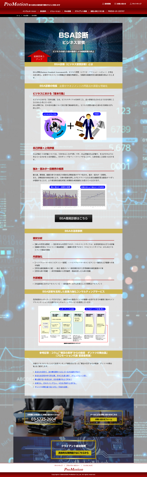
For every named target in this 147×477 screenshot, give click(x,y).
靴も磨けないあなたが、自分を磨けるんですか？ (53, 379)
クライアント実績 (81, 11)
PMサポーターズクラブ (116, 11)
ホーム (18, 15)
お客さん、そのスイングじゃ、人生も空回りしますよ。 (56, 383)
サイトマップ (136, 4)
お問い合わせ (121, 4)
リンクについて (88, 465)
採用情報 (108, 4)
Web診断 (67, 11)
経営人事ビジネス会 (97, 11)
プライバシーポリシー (72, 465)
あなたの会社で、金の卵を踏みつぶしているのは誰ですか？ (58, 372)
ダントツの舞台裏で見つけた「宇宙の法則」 (52, 387)
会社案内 (43, 11)
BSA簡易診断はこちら (73, 218)
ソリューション (55, 11)
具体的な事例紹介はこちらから (73, 453)
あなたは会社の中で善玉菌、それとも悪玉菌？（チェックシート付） (61, 376)
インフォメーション (29, 11)
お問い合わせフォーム (103, 419)
